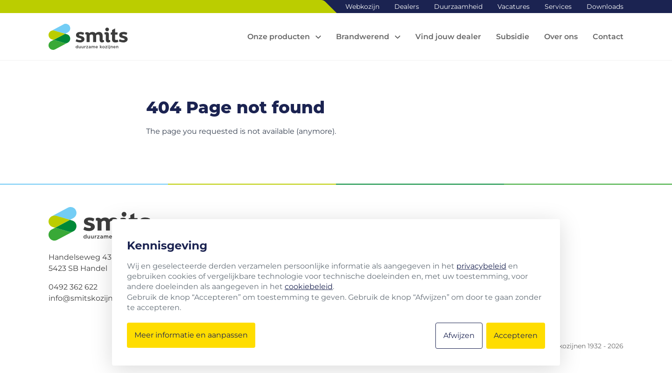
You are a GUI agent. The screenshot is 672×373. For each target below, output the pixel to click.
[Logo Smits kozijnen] (88, 37)
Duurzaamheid (458, 6)
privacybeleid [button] (481, 266)
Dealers (406, 6)
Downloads (605, 6)
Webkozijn (362, 6)
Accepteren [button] (516, 335)
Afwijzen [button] (459, 335)
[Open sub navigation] (284, 37)
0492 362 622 (73, 287)
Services (558, 6)
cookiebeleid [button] (309, 286)
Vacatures (513, 6)
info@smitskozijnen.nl (90, 298)
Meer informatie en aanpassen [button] (191, 335)
